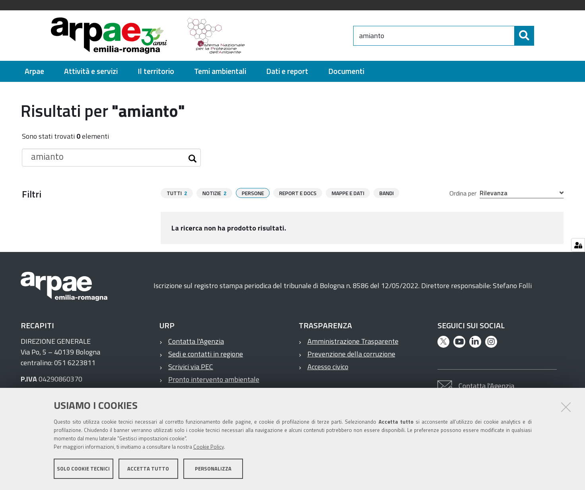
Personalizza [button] (213, 469)
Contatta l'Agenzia (196, 341)
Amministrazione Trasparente (352, 341)
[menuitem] (34, 71)
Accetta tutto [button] (148, 469)
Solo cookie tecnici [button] (83, 469)
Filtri (31, 194)
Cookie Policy (208, 447)
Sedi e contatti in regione (205, 354)
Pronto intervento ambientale (213, 379)
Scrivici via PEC (190, 366)
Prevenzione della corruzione (351, 354)
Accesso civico (327, 366)
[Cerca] (541, 36)
